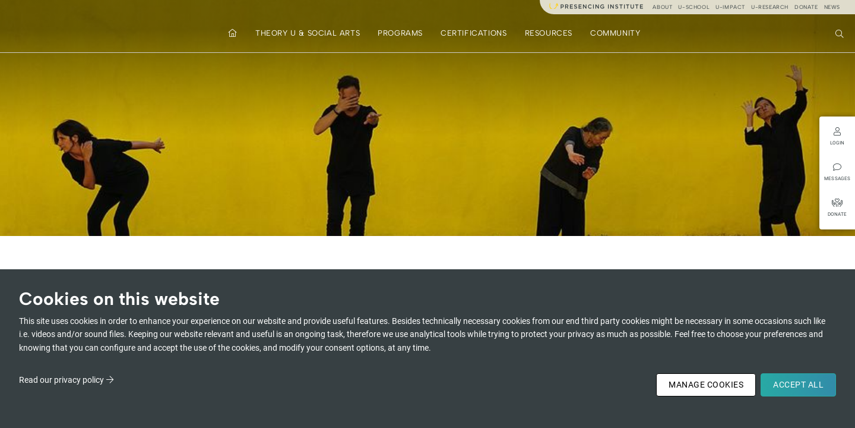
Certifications (473, 33)
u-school (694, 7)
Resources (548, 33)
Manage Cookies (706, 384)
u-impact (730, 7)
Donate (806, 7)
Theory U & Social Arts (307, 33)
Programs (400, 33)
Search (840, 33)
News (832, 7)
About (662, 7)
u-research (769, 7)
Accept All (798, 384)
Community (615, 33)
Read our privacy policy (61, 380)
